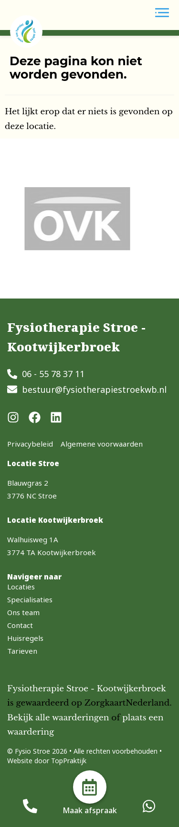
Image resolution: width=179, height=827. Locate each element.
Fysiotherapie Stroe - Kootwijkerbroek (86, 689)
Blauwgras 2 (27, 483)
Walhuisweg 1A (32, 539)
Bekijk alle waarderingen (58, 718)
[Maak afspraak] (89, 787)
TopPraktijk (68, 760)
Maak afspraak (90, 810)
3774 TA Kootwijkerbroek (51, 552)
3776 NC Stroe (32, 495)
